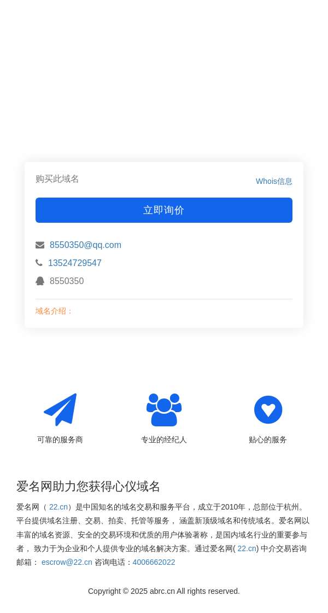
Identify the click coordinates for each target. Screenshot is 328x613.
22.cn (58, 506)
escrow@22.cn (67, 562)
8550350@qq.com (85, 245)
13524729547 (75, 263)
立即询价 (164, 210)
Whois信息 (274, 181)
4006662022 (154, 562)
